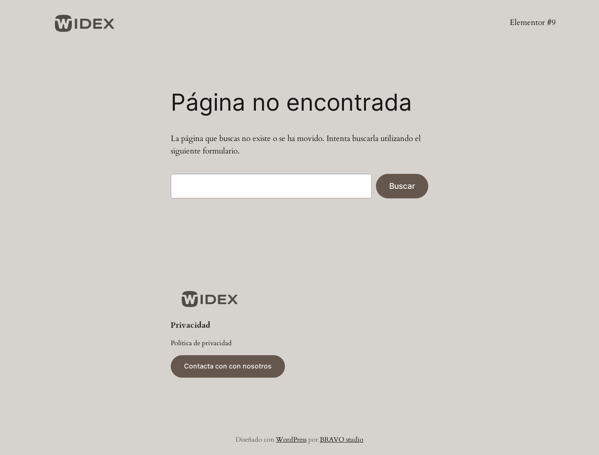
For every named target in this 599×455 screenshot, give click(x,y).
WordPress (291, 439)
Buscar (402, 186)
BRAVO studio (341, 439)
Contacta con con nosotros (228, 366)
